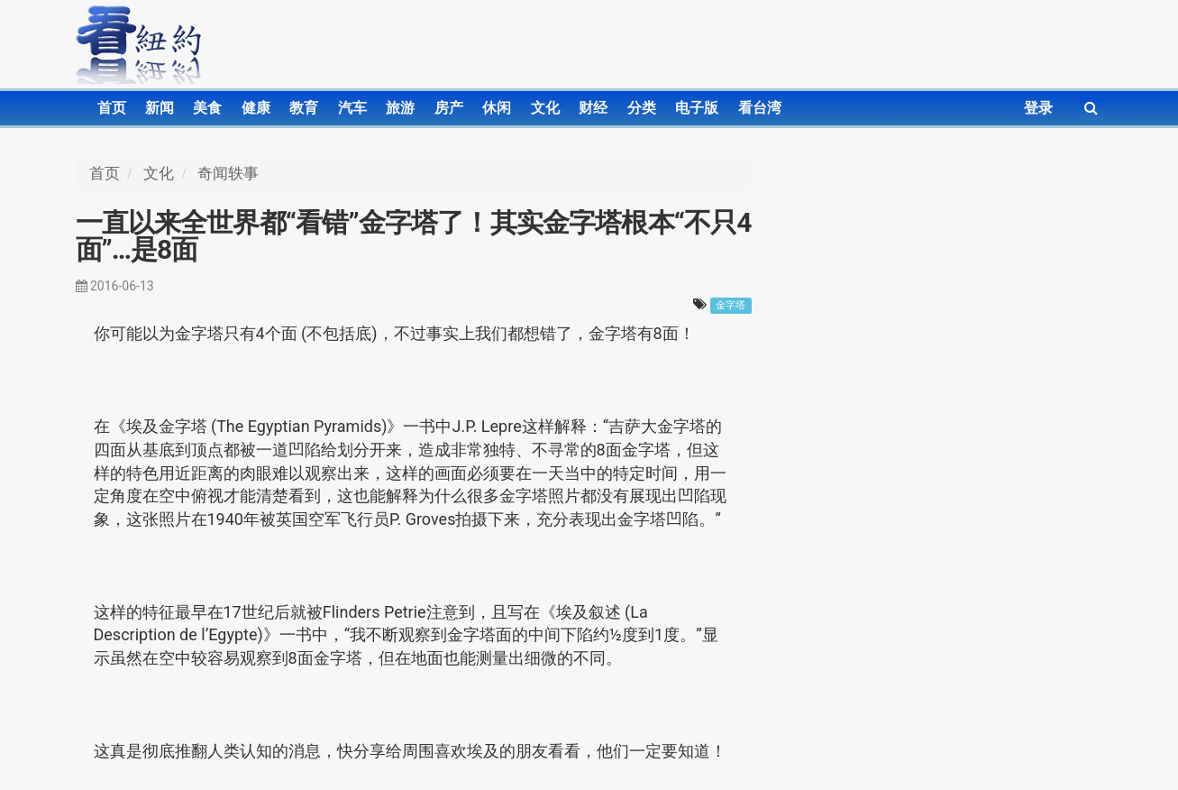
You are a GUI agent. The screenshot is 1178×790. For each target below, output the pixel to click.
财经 (593, 107)
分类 (641, 107)
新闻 (159, 107)
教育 (303, 107)
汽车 (352, 107)
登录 (1038, 107)
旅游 (400, 107)
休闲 (496, 107)
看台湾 (759, 107)
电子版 (696, 107)
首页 (111, 107)
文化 (545, 107)
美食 (207, 107)
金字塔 (730, 305)
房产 (448, 107)
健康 (256, 107)
